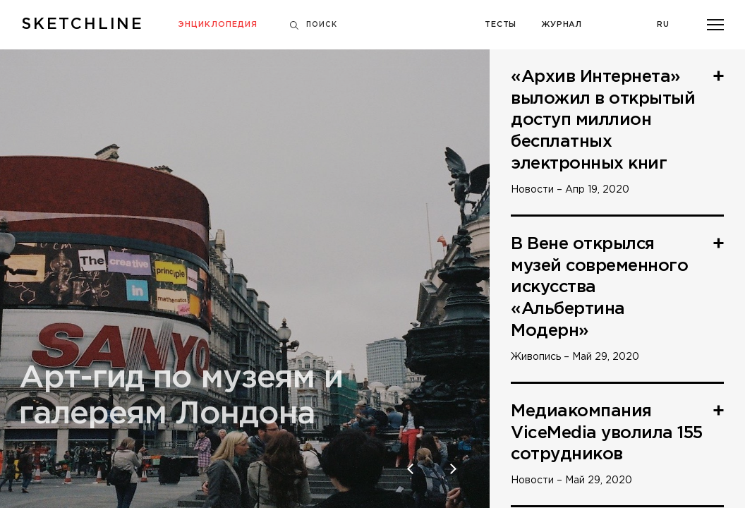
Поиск (313, 25)
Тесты (500, 24)
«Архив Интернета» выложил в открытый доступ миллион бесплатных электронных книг (603, 120)
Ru (663, 24)
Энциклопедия (218, 24)
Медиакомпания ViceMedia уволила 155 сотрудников (607, 433)
